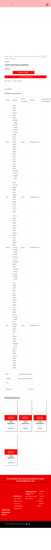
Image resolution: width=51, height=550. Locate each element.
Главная (41, 491)
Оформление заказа (30, 494)
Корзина (41, 496)
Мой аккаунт (29, 498)
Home (6, 56)
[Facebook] (26, 524)
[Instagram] (29, 524)
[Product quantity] (9, 72)
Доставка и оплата (31, 496)
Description (8, 89)
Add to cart (23, 72)
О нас (41, 493)
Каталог (11, 56)
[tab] (8, 89)
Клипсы (33, 56)
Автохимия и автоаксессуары (22, 56)
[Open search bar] (12, 3)
